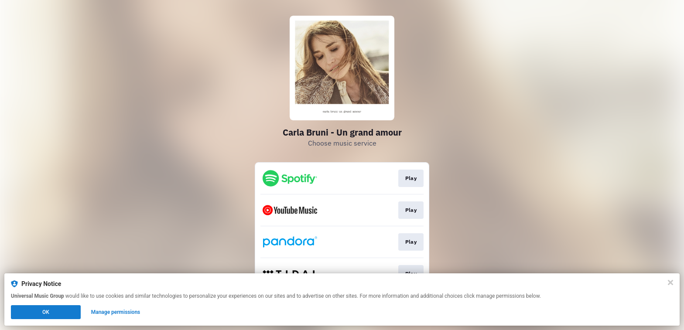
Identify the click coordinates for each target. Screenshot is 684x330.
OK (45, 312)
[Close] (670, 282)
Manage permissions (115, 312)
